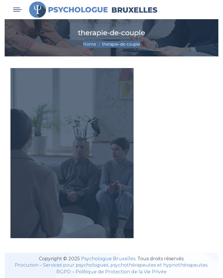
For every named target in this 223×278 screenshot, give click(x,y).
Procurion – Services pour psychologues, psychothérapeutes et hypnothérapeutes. (111, 265)
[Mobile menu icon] (17, 9)
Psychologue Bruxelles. (109, 258)
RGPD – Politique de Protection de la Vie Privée (111, 272)
